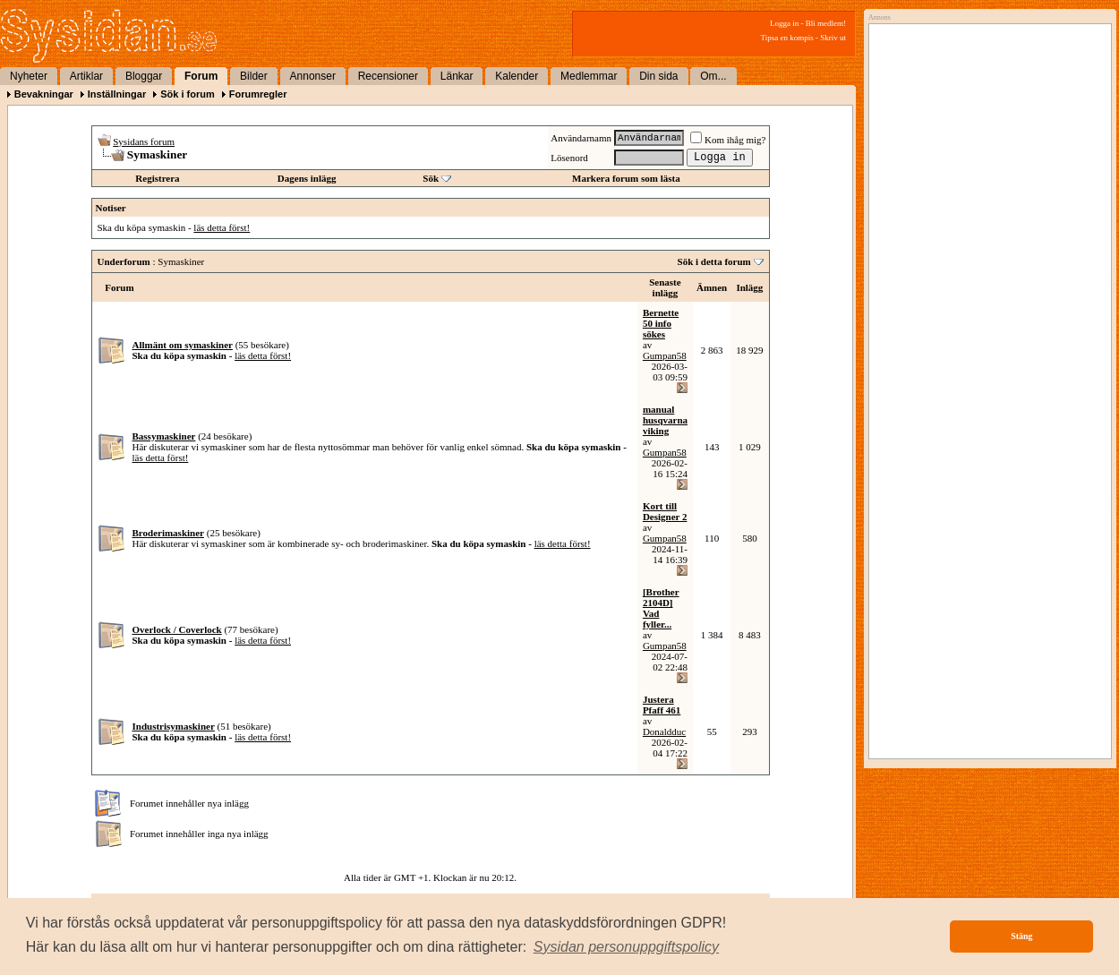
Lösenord (569, 157)
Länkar (457, 76)
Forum (201, 76)
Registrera (157, 178)
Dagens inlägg (307, 178)
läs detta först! (221, 227)
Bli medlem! (826, 23)
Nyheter (28, 76)
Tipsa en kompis (787, 37)
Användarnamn (581, 138)
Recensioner (388, 76)
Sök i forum (187, 94)
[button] (626, 947)
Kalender (516, 76)
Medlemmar (588, 76)
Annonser (313, 76)
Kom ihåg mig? (727, 139)
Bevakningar (43, 94)
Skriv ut (833, 37)
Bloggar (143, 76)
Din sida (658, 76)
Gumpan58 (665, 355)
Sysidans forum (144, 141)
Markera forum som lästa (626, 178)
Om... (713, 76)
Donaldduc (664, 731)
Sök (431, 178)
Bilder (254, 76)
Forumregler (258, 94)
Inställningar (117, 94)
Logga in (784, 23)
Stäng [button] (1021, 936)
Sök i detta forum (714, 261)
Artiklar (86, 76)
